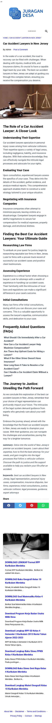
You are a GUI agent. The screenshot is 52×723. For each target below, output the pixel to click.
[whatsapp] (43, 505)
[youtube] (29, 24)
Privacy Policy (16, 716)
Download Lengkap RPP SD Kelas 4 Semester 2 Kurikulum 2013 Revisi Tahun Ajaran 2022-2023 (25, 634)
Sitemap (38, 716)
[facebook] (16, 24)
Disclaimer (19, 711)
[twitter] (23, 24)
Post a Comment (20, 50)
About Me (8, 711)
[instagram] (36, 24)
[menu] (4, 31)
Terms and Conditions (36, 711)
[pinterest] (32, 505)
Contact (28, 716)
